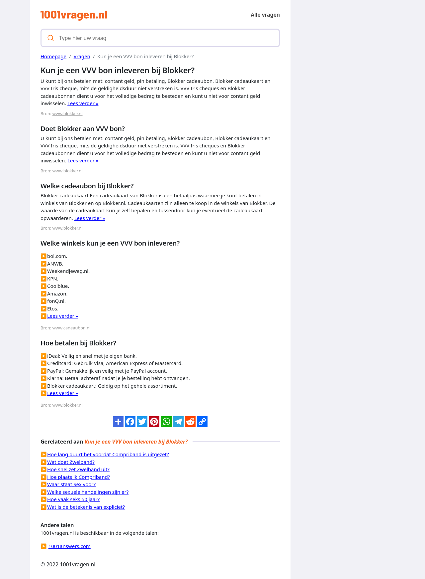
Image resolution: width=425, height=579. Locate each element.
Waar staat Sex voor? (71, 484)
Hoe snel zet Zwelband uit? (78, 469)
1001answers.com (69, 546)
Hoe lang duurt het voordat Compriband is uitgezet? (108, 454)
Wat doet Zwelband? (71, 462)
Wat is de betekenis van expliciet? (86, 506)
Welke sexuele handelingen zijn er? (87, 491)
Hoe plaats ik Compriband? (78, 477)
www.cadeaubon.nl (71, 328)
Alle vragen (265, 14)
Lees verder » (82, 103)
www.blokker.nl (67, 113)
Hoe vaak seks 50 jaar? (73, 499)
